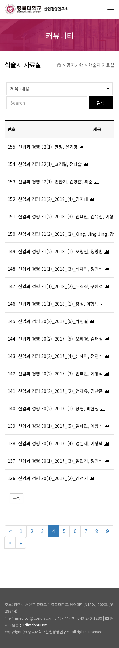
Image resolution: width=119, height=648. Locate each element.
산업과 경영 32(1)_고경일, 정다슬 (50, 164)
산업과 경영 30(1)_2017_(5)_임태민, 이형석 (60, 426)
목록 (16, 498)
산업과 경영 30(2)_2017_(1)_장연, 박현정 (58, 408)
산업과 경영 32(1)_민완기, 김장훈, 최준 (55, 181)
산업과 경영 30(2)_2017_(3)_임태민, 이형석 (60, 373)
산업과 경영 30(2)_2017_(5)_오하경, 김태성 (60, 338)
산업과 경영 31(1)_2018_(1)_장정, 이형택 (58, 304)
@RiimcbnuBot (33, 624)
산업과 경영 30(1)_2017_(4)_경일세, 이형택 (60, 443)
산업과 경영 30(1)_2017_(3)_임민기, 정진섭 (60, 461)
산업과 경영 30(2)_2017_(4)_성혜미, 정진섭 (60, 356)
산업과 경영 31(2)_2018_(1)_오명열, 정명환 (60, 251)
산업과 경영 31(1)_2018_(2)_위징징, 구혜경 (60, 286)
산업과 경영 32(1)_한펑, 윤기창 (48, 146)
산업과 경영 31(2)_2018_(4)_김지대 (53, 199)
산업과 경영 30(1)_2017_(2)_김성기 (53, 478)
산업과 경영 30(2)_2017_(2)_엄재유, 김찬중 (60, 391)
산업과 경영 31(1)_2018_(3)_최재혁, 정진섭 (60, 269)
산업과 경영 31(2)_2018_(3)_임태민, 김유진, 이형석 (68, 216)
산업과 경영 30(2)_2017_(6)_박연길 (53, 321)
